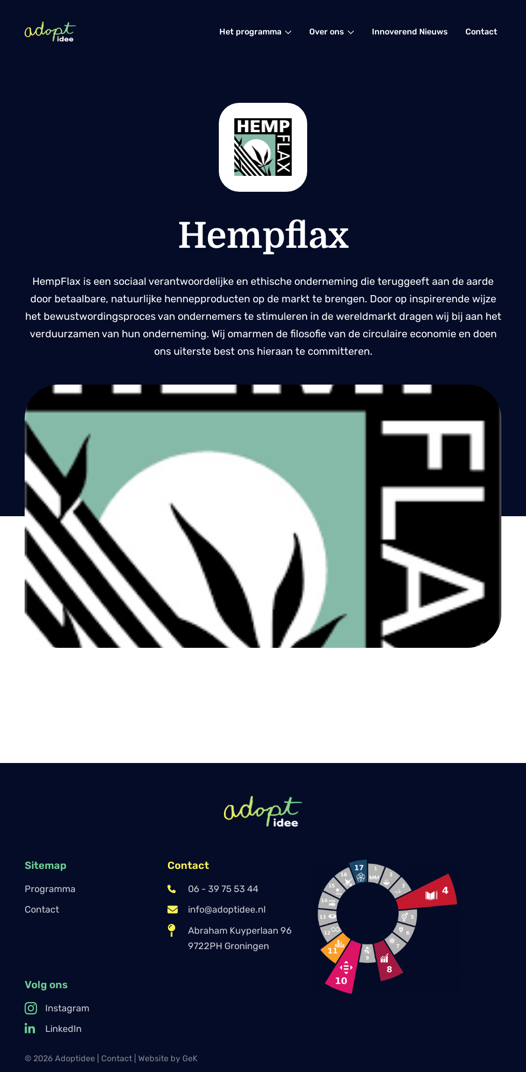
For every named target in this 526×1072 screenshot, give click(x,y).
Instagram (57, 1008)
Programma (50, 889)
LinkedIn (53, 1028)
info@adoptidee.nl (216, 909)
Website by (168, 1058)
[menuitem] (255, 32)
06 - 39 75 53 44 (212, 889)
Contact (42, 909)
